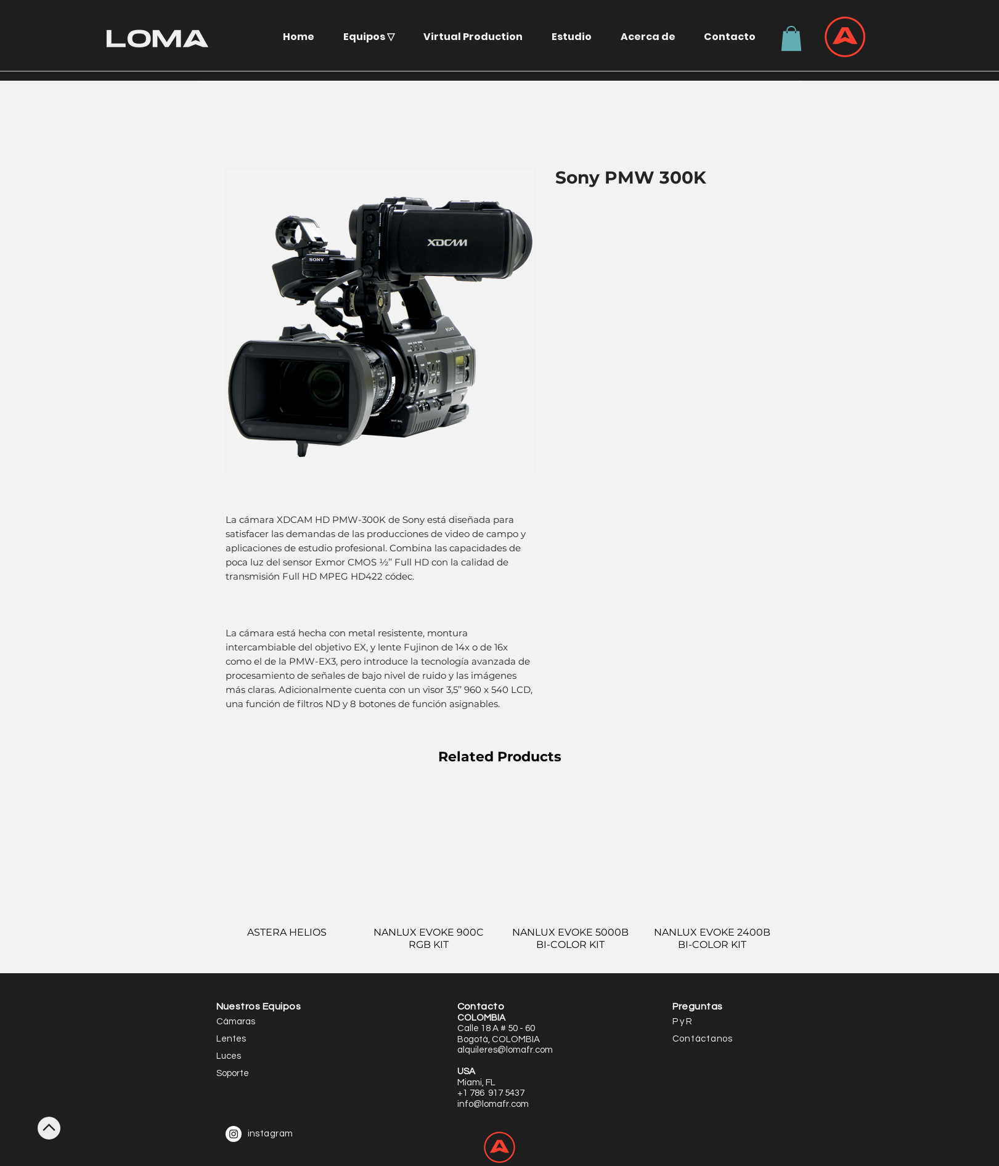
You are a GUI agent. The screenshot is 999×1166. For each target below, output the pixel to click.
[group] (500, 875)
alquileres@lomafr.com (505, 1050)
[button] (373, 36)
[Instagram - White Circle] (234, 1134)
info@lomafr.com (493, 1104)
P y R (682, 1021)
